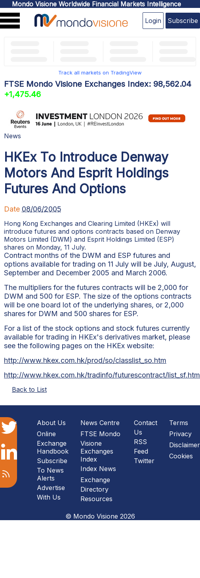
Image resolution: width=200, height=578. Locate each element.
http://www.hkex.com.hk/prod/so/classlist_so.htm (85, 360)
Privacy (180, 434)
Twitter (144, 461)
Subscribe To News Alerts (52, 469)
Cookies (181, 456)
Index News (98, 469)
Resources (96, 499)
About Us (51, 423)
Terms (178, 423)
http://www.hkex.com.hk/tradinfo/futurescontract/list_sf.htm (102, 375)
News (12, 136)
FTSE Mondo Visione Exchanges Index (100, 446)
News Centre (100, 423)
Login (153, 21)
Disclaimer (184, 445)
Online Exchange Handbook (53, 442)
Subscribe (183, 21)
